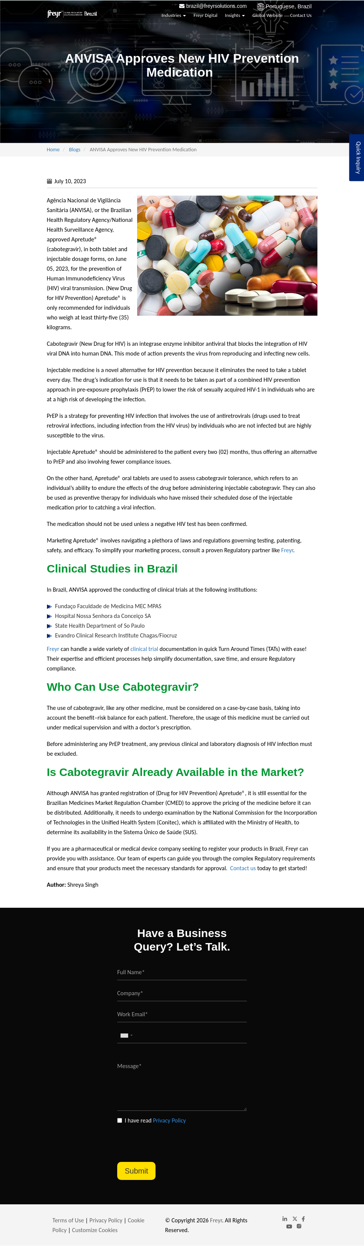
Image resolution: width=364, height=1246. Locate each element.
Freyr (287, 550)
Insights (235, 15)
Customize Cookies (95, 1230)
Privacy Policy (169, 1120)
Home (53, 149)
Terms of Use (68, 1220)
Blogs (74, 149)
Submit (136, 1171)
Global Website (267, 15)
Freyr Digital (205, 15)
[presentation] (174, 1139)
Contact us (243, 868)
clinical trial (144, 648)
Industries (174, 15)
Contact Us (300, 15)
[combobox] (126, 1035)
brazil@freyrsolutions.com (216, 6)
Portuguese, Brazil (289, 6)
